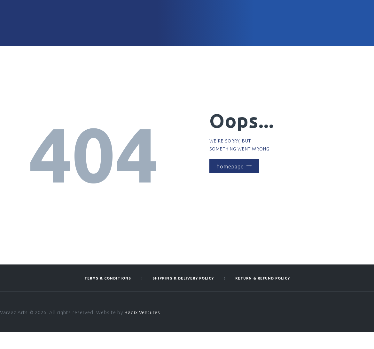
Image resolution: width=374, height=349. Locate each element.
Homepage (230, 166)
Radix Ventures (142, 312)
